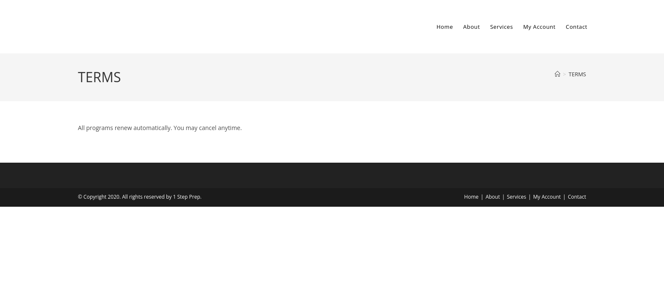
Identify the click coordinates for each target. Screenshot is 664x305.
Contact (577, 196)
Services (516, 196)
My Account (547, 196)
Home (471, 196)
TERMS (577, 74)
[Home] (557, 74)
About (493, 196)
